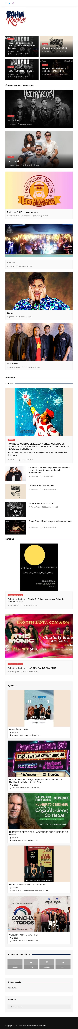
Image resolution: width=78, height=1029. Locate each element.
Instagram (13, 3)
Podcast (11, 39)
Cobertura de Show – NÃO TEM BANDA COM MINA (32, 668)
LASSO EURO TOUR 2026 (54, 48)
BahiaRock (47, 51)
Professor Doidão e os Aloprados (22, 212)
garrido (11, 317)
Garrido (10, 313)
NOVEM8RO (13, 363)
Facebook (5, 3)
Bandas (11, 116)
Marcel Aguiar (14, 605)
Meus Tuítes (12, 988)
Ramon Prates (14, 51)
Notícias (45, 44)
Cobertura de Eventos (15, 595)
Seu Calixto (13, 161)
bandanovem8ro (14, 367)
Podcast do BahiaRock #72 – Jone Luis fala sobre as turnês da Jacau (21, 45)
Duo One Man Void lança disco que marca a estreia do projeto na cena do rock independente (49, 470)
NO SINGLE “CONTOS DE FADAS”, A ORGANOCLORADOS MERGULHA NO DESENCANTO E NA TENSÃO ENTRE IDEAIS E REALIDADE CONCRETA (38, 446)
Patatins (11, 262)
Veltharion (13, 120)
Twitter (9, 3)
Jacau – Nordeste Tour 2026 (20, 71)
